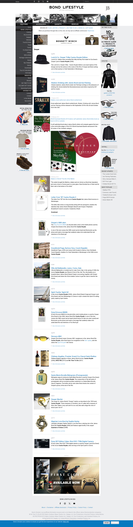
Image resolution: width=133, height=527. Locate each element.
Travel (29, 45)
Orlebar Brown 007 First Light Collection (115, 184)
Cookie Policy (82, 507)
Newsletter (28, 101)
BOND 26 (81, 28)
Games (29, 65)
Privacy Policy (72, 507)
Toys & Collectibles (25, 70)
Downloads (28, 68)
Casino (29, 47)
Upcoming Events (26, 88)
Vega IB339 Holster (109, 197)
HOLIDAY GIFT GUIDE (24, 85)
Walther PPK (106, 190)
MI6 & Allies (27, 55)
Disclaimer (50, 507)
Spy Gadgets (27, 63)
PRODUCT (62, 28)
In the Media (27, 98)
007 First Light (107, 181)
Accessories (27, 35)
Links (29, 103)
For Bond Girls (27, 50)
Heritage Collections (25, 57)
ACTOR (55, 28)
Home (17, 2)
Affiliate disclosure (60, 507)
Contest (29, 93)
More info (66, 522)
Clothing (28, 32)
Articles (29, 80)
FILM (49, 28)
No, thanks (115, 522)
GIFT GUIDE (89, 28)
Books (29, 60)
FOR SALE (28, 73)
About (43, 507)
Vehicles (28, 40)
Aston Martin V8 (107, 200)
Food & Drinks (27, 42)
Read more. (91, 31)
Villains (29, 52)
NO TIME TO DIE (26, 83)
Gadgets (28, 37)
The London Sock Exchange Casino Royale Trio (117, 174)
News (29, 78)
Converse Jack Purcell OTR (111, 192)
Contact (29, 96)
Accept (106, 522)
